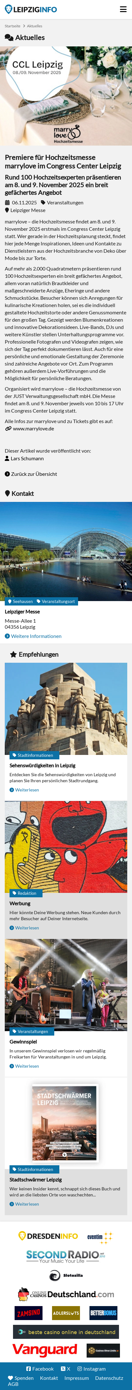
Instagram (94, 1369)
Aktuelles (34, 26)
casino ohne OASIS (44, 1351)
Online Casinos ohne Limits (103, 1351)
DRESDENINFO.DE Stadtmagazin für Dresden (48, 1236)
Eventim (101, 1238)
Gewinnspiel (23, 1041)
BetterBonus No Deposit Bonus (103, 1313)
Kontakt (49, 1378)
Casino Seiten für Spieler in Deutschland (66, 1276)
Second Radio (66, 1257)
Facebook (43, 1369)
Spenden (24, 1378)
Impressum (76, 1378)
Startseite (31, 9)
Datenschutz (109, 1378)
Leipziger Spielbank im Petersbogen (66, 1294)
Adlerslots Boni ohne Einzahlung (66, 1313)
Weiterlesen (27, 789)
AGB (13, 1384)
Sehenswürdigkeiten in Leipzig (42, 765)
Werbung (20, 903)
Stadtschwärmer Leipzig (36, 1179)
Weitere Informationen (36, 636)
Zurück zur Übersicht (34, 474)
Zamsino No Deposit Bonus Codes (29, 1313)
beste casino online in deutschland (66, 1332)
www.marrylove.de (33, 428)
